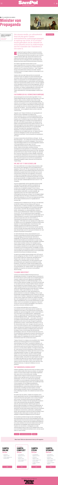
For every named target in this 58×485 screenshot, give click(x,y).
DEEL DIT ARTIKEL (50, 34)
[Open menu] (1, 3)
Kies (7, 466)
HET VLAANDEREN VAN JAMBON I (7, 17)
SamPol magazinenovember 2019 (4, 39)
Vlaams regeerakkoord (26, 434)
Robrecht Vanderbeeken (6, 34)
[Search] (54, 3)
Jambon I (34, 434)
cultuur (16, 434)
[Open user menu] (56, 3)
